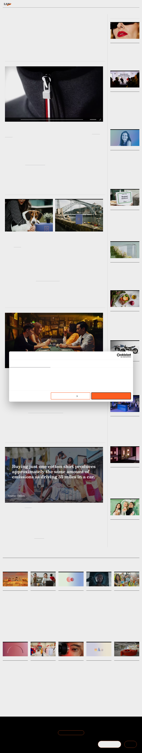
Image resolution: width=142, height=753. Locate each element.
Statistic (76, 621)
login (137, 4)
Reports (120, 4)
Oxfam (28, 506)
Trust (9, 694)
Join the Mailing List (71, 732)
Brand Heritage (22, 624)
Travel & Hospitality (130, 540)
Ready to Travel (25, 374)
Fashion (119, 63)
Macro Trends (117, 261)
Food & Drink (114, 331)
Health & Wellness (126, 331)
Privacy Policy (31, 729)
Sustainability (115, 281)
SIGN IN (130, 744)
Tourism (103, 698)
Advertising (97, 623)
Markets (114, 41)
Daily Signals (9, 589)
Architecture (121, 439)
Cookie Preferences (34, 732)
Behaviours (40, 4)
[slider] (93, 119)
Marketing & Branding (129, 281)
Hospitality (95, 698)
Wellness (68, 697)
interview (39, 537)
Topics (80, 4)
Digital (45, 698)
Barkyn (17, 245)
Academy (108, 4)
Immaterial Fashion (35, 163)
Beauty (112, 63)
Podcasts (115, 148)
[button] (90, 120)
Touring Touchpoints (123, 522)
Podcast (113, 182)
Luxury (112, 234)
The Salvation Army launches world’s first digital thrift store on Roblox (43, 671)
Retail (125, 122)
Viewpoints (93, 4)
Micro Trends (117, 309)
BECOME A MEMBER (109, 744)
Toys (121, 624)
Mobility (113, 388)
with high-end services (48, 279)
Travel (5, 624)
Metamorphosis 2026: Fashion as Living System (123, 98)
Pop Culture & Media (131, 234)
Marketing (11, 624)
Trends (54, 4)
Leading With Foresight (125, 182)
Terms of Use (31, 726)
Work (136, 182)
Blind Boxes (128, 624)
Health (33, 634)
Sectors (67, 4)
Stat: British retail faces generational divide (70, 597)
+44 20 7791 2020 (119, 732)
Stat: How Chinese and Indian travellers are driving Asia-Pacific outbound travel (98, 671)
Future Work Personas (124, 419)
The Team (8, 729)
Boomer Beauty (120, 46)
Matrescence (50, 634)
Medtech (75, 697)
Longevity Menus (121, 314)
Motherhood (40, 634)
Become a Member (12, 732)
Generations (68, 621)
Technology (121, 388)
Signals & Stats (22, 4)
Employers (16, 694)
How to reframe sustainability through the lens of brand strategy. (123, 276)
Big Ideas (114, 90)
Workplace (129, 439)
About (6, 726)
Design (126, 63)
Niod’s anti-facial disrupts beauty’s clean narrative (97, 597)
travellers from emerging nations (45, 411)
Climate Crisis (115, 283)
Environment (106, 623)
